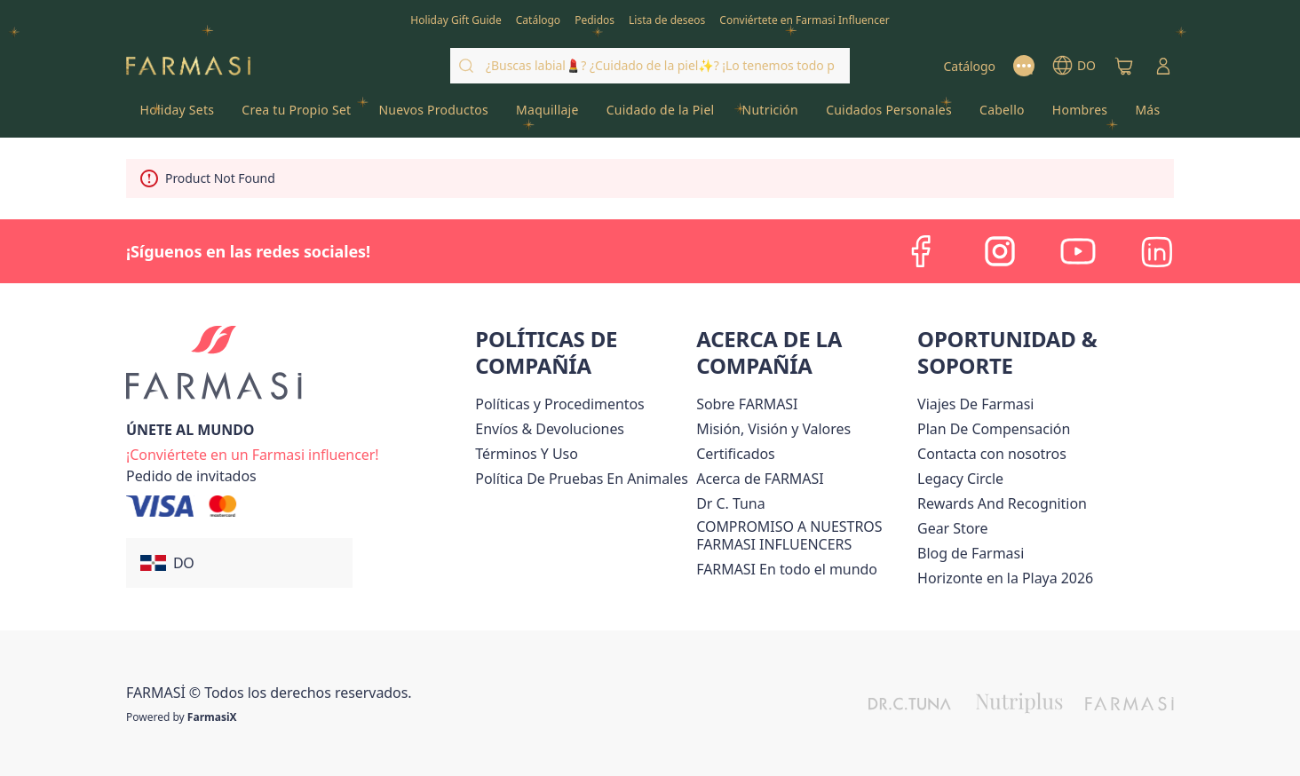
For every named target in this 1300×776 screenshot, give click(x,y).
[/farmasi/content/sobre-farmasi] (746, 404)
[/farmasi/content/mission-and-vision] (773, 429)
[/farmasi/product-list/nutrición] (770, 115)
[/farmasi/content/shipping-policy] (549, 429)
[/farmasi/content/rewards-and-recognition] (1002, 503)
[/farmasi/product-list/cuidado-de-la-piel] (660, 115)
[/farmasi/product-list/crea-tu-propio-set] (296, 115)
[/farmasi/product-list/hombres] (1080, 115)
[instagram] (1000, 251)
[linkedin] (1156, 251)
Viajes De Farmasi (975, 404)
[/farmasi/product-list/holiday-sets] (177, 115)
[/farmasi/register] (594, 18)
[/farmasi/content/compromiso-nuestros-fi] (803, 535)
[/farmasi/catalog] (538, 18)
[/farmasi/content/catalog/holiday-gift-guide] (456, 18)
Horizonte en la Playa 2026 (1005, 578)
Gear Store (952, 528)
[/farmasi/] (188, 66)
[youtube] (1078, 251)
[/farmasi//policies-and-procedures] (559, 404)
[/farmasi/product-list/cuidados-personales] (889, 115)
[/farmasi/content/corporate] (786, 569)
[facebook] (921, 251)
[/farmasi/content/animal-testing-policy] (581, 478)
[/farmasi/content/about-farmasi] (759, 478)
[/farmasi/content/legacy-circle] (960, 478)
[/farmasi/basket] (1124, 65)
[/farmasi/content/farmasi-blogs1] (970, 553)
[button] (239, 563)
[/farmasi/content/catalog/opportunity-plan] (993, 429)
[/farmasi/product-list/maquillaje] (548, 115)
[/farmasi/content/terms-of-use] (526, 454)
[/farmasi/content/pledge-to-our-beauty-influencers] (730, 503)
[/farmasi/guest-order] (191, 476)
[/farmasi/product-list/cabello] (1002, 115)
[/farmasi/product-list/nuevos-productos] (434, 115)
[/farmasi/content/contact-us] (991, 454)
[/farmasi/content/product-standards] (735, 454)
